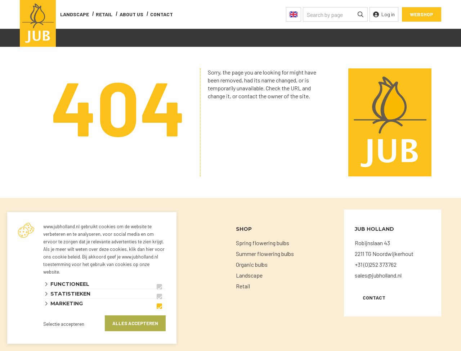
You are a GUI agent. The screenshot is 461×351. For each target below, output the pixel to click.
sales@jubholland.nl (378, 275)
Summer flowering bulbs (265, 253)
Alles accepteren (135, 323)
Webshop (421, 14)
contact (161, 14)
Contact (374, 297)
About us (131, 14)
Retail (104, 14)
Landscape (74, 14)
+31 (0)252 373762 (376, 264)
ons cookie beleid (61, 257)
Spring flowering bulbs (262, 242)
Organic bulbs (252, 264)
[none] (360, 14)
